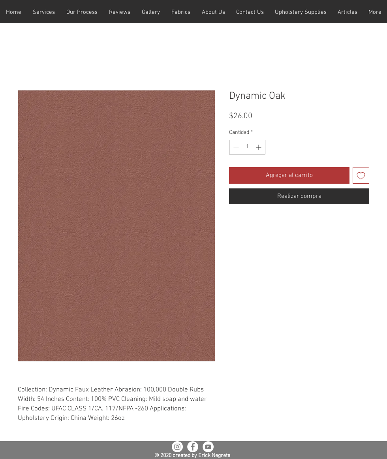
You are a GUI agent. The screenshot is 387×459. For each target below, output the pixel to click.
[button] (43, 12)
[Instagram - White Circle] (177, 446)
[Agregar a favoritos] (361, 175)
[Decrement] (235, 147)
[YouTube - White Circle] (208, 446)
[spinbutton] (247, 147)
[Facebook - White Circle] (192, 446)
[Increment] (259, 147)
